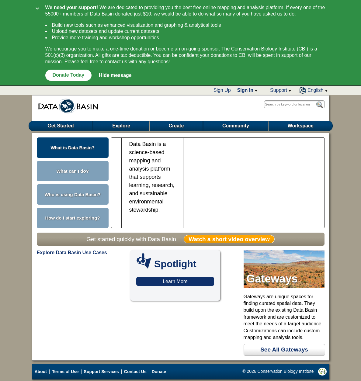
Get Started (60, 125)
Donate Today (69, 75)
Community (235, 125)
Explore (121, 125)
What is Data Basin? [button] (72, 147)
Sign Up (222, 90)
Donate (159, 371)
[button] (247, 90)
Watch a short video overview (229, 239)
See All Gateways (284, 349)
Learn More (175, 281)
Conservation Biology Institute (263, 48)
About (41, 371)
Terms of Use (65, 371)
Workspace (301, 125)
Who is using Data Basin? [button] (72, 194)
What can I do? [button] (72, 171)
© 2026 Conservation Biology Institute (284, 372)
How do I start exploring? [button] (72, 217)
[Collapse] (37, 9)
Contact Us (135, 371)
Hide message (115, 75)
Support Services (101, 371)
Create (176, 125)
